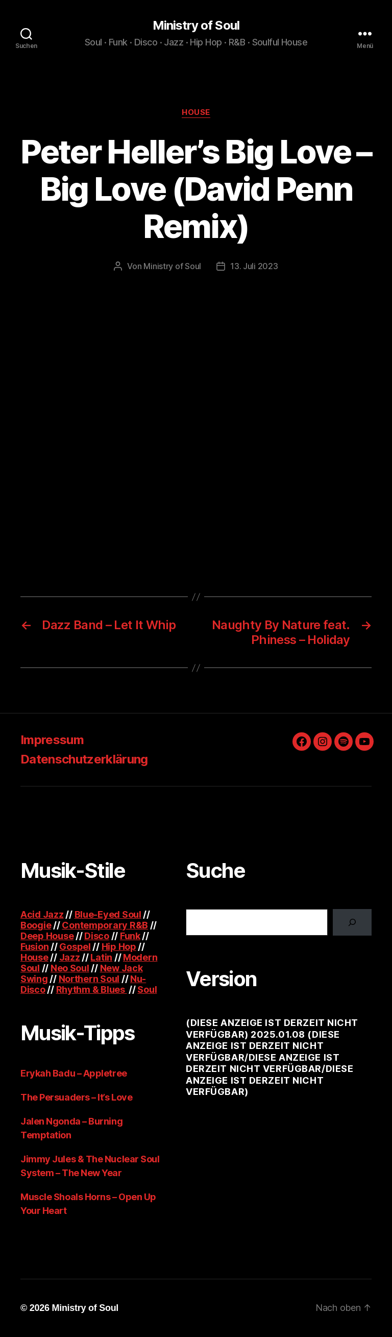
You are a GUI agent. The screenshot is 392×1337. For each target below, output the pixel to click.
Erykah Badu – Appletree (73, 1073)
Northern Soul (89, 978)
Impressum (52, 739)
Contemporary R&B (105, 925)
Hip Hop (119, 946)
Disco (96, 935)
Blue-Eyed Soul (108, 914)
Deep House (47, 935)
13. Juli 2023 (254, 266)
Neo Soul (70, 968)
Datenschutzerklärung (84, 759)
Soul (147, 989)
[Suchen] (352, 922)
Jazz (69, 957)
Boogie (35, 925)
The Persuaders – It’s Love (76, 1097)
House (196, 112)
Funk (130, 935)
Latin (101, 957)
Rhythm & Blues (91, 989)
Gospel (74, 946)
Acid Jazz (42, 914)
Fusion (34, 946)
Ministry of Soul (196, 25)
